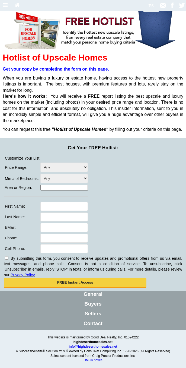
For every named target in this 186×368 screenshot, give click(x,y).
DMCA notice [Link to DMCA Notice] (93, 360)
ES (151, 6)
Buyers (92, 304)
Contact (93, 323)
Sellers (93, 313)
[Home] (17, 5)
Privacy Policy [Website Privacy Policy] (23, 275)
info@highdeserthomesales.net (93, 346)
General (93, 294)
